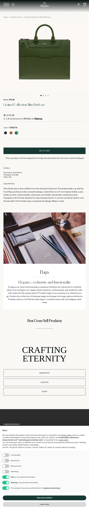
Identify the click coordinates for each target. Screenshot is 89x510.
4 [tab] (48, 95)
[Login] (78, 4)
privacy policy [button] (66, 435)
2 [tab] (43, 95)
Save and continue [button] (44, 498)
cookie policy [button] (63, 440)
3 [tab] (45, 95)
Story (44, 392)
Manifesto (45, 373)
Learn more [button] (44, 504)
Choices (44, 382)
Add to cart (44, 151)
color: (10, 128)
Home (5, 17)
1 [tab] (41, 95)
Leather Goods (16, 17)
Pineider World (11, 425)
